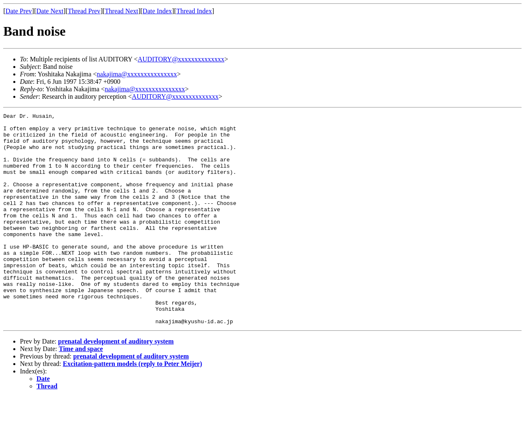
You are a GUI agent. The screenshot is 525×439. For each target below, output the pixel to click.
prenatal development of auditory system (116, 383)
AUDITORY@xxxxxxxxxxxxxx (181, 59)
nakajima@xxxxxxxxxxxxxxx (137, 74)
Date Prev (18, 11)
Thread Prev (84, 11)
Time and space (81, 391)
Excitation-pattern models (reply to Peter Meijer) (132, 406)
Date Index (157, 11)
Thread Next (121, 11)
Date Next (49, 11)
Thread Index (194, 11)
